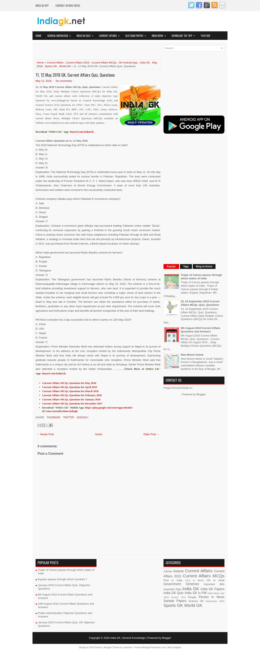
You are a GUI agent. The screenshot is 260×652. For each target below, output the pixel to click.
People (192, 597)
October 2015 (178, 597)
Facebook (53, 417)
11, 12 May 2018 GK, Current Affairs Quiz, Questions (75, 75)
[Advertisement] (83, 51)
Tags (186, 266)
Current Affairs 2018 (77, 62)
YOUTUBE (205, 36)
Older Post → (151, 434)
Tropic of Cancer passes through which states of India (201, 276)
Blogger (200, 394)
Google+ (82, 417)
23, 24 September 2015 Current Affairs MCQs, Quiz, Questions (200, 303)
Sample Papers (175, 601)
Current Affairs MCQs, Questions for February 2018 (72, 395)
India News (160, 34)
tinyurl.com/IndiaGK (54, 373)
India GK (145, 62)
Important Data (172, 589)
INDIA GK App (42, 5)
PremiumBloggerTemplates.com (150, 647)
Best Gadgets (174, 647)
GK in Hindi (215, 580)
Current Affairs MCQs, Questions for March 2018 (70, 391)
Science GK (196, 601)
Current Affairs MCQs (67, 5)
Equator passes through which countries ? (62, 579)
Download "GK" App (185, 34)
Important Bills (214, 584)
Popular (171, 266)
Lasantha (127, 647)
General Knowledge (60, 34)
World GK (65, 66)
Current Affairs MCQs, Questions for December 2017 (72, 403)
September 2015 (215, 601)
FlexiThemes (95, 647)
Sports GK (51, 66)
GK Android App (128, 62)
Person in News (211, 597)
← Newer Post (45, 434)
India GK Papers (212, 589)
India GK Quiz (86, 34)
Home (38, 36)
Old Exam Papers (137, 34)
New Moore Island (192, 354)
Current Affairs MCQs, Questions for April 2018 (69, 387)
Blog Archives (204, 266)
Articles (168, 571)
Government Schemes (181, 584)
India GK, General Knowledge (127, 637)
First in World (194, 580)
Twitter (68, 417)
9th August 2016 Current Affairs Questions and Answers (200, 330)
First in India (173, 580)
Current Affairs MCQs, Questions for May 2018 (69, 382)
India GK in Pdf (195, 593)
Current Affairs (110, 34)
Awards (178, 571)
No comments (64, 80)
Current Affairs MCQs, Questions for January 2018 (71, 399)
